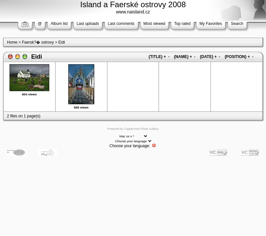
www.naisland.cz (133, 11)
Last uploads (88, 23)
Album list (59, 23)
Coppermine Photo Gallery (141, 128)
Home (12, 42)
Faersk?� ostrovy (38, 42)
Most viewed (155, 23)
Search (237, 23)
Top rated (182, 23)
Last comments (121, 23)
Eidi (61, 42)
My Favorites (210, 23)
